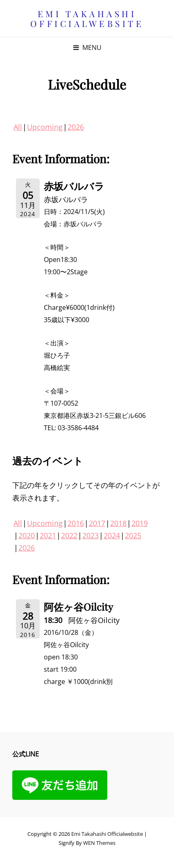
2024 (112, 535)
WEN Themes (99, 842)
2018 (118, 523)
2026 (76, 127)
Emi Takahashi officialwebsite (87, 18)
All (18, 127)
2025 (133, 535)
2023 (90, 535)
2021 (48, 535)
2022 (69, 535)
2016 (76, 523)
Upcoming (45, 127)
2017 (97, 523)
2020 (26, 535)
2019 (139, 523)
